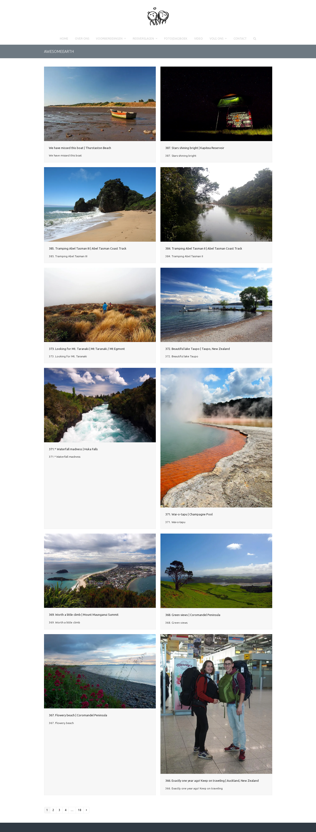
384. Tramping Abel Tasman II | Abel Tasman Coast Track (203, 248)
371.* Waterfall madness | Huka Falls (73, 449)
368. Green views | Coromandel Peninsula (192, 614)
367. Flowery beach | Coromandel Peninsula (78, 715)
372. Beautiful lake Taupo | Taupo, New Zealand (197, 348)
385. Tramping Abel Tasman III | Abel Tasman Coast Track (87, 248)
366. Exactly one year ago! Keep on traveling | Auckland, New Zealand (212, 780)
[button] (254, 38)
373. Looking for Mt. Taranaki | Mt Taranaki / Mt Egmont (87, 348)
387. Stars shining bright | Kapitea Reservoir (194, 147)
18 (79, 810)
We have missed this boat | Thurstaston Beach (80, 147)
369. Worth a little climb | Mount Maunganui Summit (84, 614)
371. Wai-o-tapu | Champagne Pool (189, 514)
